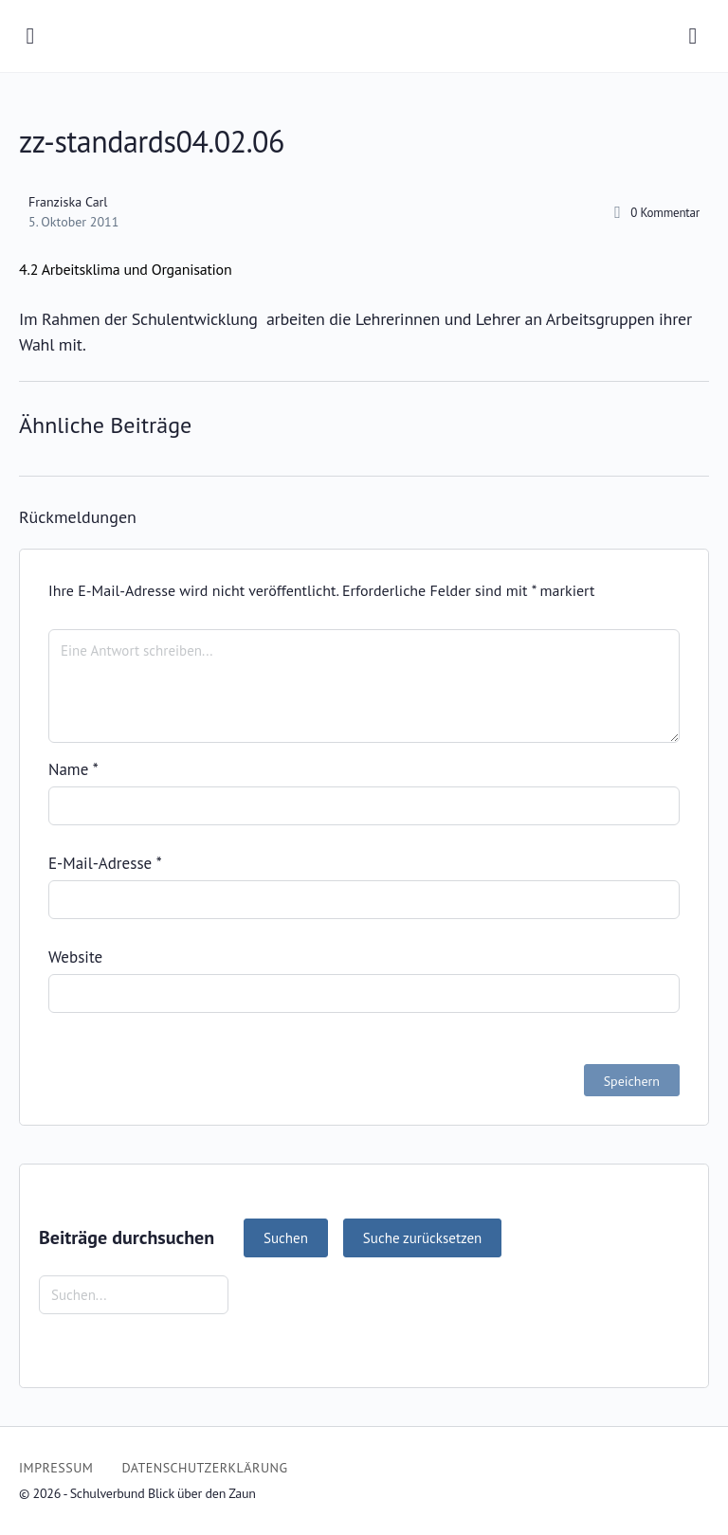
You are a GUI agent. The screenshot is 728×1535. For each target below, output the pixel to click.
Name (73, 769)
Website (75, 957)
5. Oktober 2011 (73, 221)
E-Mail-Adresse (105, 863)
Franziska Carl (67, 201)
